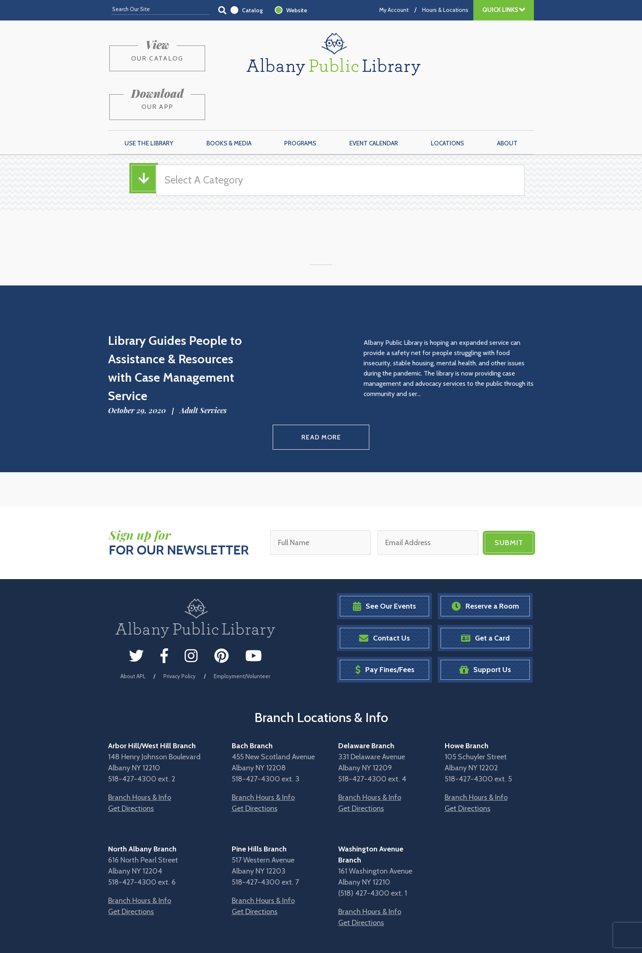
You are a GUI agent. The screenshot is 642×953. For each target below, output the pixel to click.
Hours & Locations (445, 10)
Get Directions (131, 766)
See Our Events (384, 564)
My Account (394, 10)
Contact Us (384, 595)
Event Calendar (373, 102)
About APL (132, 633)
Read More (321, 396)
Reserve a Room (485, 564)
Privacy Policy (179, 633)
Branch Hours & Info (139, 755)
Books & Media (228, 102)
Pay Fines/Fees (384, 627)
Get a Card (485, 595)
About (507, 102)
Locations (447, 102)
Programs (300, 102)
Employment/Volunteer (242, 633)
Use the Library (148, 102)
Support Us (485, 627)
